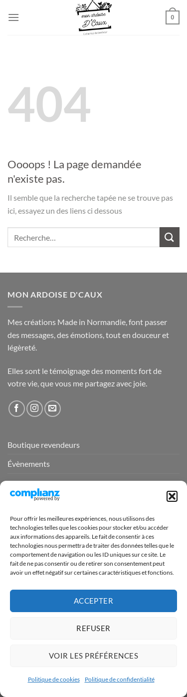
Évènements (28, 463)
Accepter (94, 600)
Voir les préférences (93, 655)
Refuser (93, 628)
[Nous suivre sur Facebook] (16, 408)
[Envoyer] (170, 237)
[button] (172, 496)
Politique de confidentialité (120, 679)
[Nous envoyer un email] (52, 408)
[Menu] (13, 17)
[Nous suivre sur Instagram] (34, 408)
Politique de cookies (54, 679)
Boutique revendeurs (43, 444)
